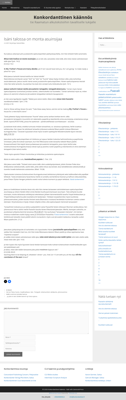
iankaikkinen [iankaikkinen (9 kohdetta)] (102, 77)
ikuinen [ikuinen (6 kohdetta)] (116, 77)
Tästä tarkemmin (61, 214)
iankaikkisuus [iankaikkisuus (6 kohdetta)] (110, 77)
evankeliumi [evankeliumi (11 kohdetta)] (114, 72)
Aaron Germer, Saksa (93, 374)
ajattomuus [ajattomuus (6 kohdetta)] (113, 70)
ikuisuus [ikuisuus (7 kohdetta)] (100, 80)
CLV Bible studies (51, 374)
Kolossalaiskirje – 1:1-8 (107, 177)
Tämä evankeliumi (105, 228)
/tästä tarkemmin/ (77, 179)
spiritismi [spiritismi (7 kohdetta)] (116, 102)
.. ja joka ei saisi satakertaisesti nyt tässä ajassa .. (22, 296)
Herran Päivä (10, 292)
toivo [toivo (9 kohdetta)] (115, 105)
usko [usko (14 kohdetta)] (119, 105)
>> (99, 155)
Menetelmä (15, 7)
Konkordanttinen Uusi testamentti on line (20, 380)
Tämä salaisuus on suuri (108, 237)
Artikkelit (9, 290)
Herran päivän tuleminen (108, 313)
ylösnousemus (62, 292)
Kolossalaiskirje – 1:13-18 (108, 183)
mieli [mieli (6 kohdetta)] (108, 91)
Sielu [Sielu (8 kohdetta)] (99, 102)
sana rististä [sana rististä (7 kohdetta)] (118, 100)
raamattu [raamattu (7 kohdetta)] (106, 100)
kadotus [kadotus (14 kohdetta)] (110, 80)
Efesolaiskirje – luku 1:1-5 (108, 131)
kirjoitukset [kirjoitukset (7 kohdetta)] (101, 85)
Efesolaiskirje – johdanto (108, 128)
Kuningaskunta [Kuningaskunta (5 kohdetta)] (102, 87)
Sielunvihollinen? (105, 245)
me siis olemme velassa (107, 225)
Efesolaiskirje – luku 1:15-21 (109, 137)
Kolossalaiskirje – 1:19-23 (108, 186)
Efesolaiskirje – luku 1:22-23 (109, 140)
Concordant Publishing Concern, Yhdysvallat (21, 374)
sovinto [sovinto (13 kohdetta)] (104, 102)
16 (99, 280)
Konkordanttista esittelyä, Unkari (98, 380)
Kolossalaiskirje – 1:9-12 (107, 180)
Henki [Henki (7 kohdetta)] (104, 75)
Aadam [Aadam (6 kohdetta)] (100, 67)
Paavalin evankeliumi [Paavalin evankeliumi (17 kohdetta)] (107, 94)
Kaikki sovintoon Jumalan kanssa (16, 294)
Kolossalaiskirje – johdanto (108, 174)
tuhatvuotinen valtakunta (49, 292)
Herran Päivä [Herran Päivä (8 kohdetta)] (110, 75)
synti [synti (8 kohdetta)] (108, 105)
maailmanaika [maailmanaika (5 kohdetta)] (116, 87)
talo (32, 292)
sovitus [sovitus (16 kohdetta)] (110, 102)
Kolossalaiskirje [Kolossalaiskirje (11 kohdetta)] (114, 85)
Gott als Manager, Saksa (94, 377)
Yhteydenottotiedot (98, 7)
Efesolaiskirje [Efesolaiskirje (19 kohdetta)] (104, 72)
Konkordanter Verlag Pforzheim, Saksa (19, 377)
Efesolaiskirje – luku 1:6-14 (108, 134)
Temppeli (37, 292)
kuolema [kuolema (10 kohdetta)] (109, 88)
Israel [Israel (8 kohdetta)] (105, 80)
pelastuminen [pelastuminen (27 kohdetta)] (105, 97)
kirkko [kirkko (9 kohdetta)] (107, 85)
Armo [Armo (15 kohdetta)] (119, 70)
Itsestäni (83, 7)
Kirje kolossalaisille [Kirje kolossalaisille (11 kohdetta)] (111, 82)
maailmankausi (25, 292)
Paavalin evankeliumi (31, 7)
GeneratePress (78, 389)
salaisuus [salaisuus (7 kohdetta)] (112, 100)
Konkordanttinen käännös (63, 17)
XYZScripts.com (73, 393)
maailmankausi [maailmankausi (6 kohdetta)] (102, 91)
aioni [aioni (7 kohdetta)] (108, 70)
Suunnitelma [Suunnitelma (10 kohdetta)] (102, 105)
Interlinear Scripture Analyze (56, 377)
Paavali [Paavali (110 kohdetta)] (115, 91)
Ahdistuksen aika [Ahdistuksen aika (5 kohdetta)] (107, 67)
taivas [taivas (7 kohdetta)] (111, 105)
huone (17, 292)
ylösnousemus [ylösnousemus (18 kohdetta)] (104, 107)
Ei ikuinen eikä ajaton (52, 7)
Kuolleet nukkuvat (105, 222)
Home (4, 7)
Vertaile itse (71, 8)
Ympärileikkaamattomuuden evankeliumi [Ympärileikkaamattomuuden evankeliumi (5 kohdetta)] (109, 110)
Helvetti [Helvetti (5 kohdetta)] (100, 75)
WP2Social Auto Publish (55, 393)
